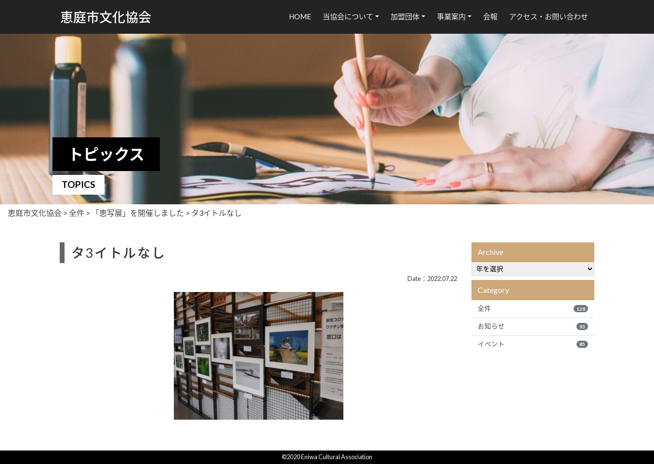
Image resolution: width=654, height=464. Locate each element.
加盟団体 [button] (405, 16)
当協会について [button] (348, 16)
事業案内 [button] (451, 16)
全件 (533, 308)
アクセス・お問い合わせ (548, 16)
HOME (300, 16)
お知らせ (533, 326)
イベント (533, 344)
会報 (490, 16)
